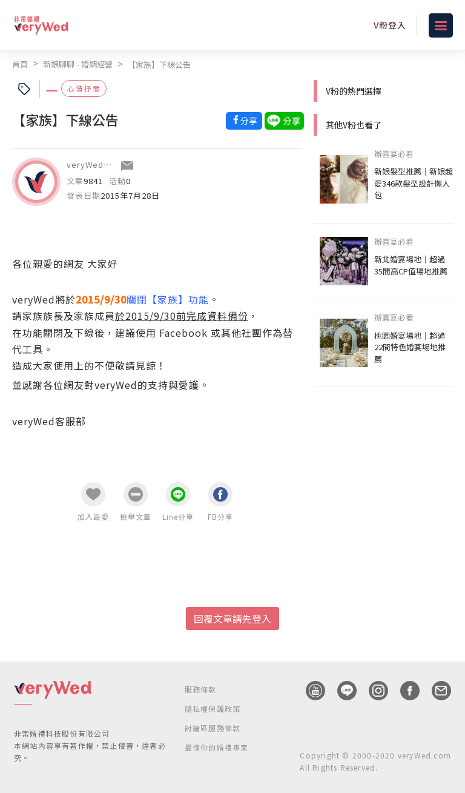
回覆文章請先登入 (232, 618)
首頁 (20, 64)
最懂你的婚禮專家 (217, 747)
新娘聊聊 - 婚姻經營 (78, 64)
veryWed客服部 (98, 164)
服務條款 (201, 689)
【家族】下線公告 (159, 64)
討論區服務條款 (212, 728)
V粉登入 (390, 25)
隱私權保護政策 (212, 708)
